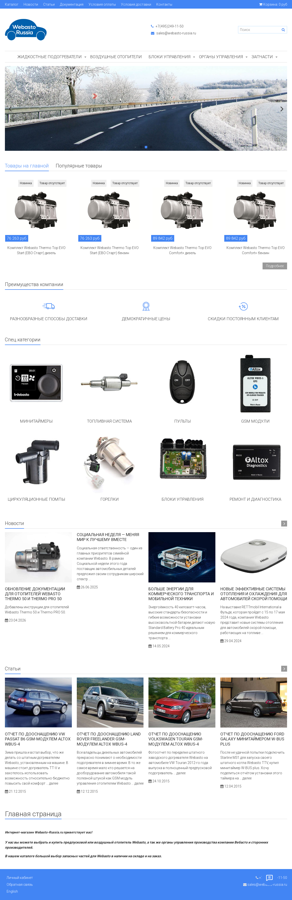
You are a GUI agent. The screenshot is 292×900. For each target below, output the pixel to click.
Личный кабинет (20, 878)
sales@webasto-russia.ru (173, 33)
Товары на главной (27, 166)
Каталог (11, 4)
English (12, 891)
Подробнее (275, 266)
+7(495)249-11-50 (167, 26)
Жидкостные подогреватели (49, 56)
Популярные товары (79, 166)
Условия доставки (136, 4)
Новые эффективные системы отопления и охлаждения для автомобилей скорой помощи (253, 593)
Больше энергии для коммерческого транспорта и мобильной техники (181, 593)
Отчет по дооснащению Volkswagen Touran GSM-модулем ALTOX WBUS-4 (175, 739)
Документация (71, 4)
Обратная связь (20, 884)
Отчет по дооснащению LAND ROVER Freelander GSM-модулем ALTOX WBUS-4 (109, 739)
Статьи (49, 4)
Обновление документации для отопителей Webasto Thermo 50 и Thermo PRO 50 (35, 593)
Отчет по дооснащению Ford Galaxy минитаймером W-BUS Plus (252, 739)
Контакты (164, 4)
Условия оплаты (102, 4)
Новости (31, 4)
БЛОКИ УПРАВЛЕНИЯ (169, 56)
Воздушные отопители (116, 56)
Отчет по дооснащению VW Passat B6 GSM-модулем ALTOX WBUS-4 (38, 739)
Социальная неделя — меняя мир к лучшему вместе (108, 537)
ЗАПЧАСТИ (262, 56)
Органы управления (221, 56)
